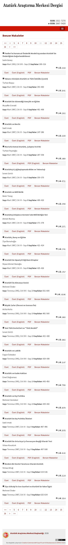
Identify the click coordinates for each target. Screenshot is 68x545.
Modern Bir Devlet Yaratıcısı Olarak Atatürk (23, 464)
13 (51, 43)
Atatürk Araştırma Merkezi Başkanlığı (27, 533)
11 (41, 43)
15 (61, 43)
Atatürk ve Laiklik (12, 350)
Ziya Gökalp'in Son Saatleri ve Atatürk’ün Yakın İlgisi (27, 486)
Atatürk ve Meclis (11, 124)
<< (5, 43)
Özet (6, 72)
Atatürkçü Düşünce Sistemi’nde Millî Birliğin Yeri (25, 214)
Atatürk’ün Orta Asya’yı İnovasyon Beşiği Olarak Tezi (27, 441)
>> (14, 47)
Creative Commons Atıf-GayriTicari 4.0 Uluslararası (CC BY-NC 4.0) (43, 543)
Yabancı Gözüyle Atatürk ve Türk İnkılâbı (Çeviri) (25, 78)
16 (5, 47)
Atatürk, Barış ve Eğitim (14, 237)
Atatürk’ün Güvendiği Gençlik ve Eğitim (21, 101)
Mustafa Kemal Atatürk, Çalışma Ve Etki (22, 146)
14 (56, 43)
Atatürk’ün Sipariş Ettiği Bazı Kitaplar (20, 260)
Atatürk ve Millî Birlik (13, 192)
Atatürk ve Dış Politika (14, 396)
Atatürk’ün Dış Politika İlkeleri (17, 418)
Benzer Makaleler (41, 72)
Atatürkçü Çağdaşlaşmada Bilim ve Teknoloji (24, 169)
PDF (29, 72)
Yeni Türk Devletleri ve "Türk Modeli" (20, 328)
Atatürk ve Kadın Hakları (15, 373)
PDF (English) (33, 163)
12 (46, 43)
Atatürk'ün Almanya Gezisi (16, 282)
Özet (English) (18, 72)
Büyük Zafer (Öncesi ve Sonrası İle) (19, 305)
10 (35, 43)
